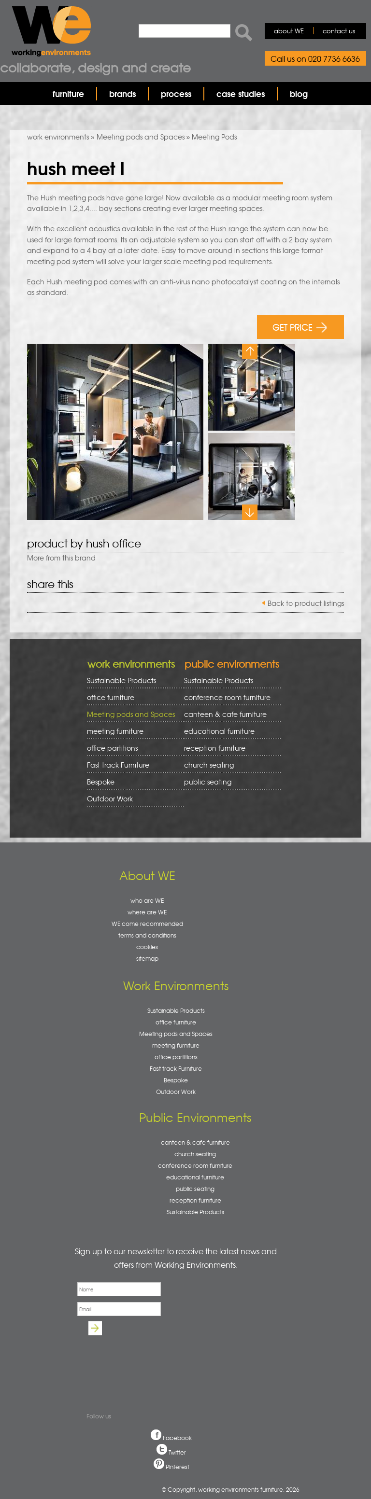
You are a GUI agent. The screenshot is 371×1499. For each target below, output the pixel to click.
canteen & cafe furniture (229, 714)
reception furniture (229, 748)
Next (249, 512)
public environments (232, 664)
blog (299, 93)
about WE (289, 30)
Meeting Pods (214, 136)
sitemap (147, 958)
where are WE (147, 912)
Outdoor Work (110, 798)
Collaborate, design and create (95, 67)
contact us (339, 30)
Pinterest (177, 1466)
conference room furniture (229, 697)
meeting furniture (132, 731)
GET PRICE (299, 327)
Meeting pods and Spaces (141, 136)
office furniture (132, 697)
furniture (68, 93)
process (176, 93)
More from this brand (61, 557)
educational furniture (229, 731)
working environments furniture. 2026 (249, 1489)
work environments (58, 136)
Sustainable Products (121, 680)
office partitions (132, 748)
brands (122, 93)
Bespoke (100, 781)
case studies (240, 93)
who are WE (147, 900)
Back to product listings (306, 603)
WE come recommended (147, 923)
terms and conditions (147, 935)
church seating (209, 765)
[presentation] (147, 1361)
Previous (249, 351)
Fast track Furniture (118, 765)
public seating (229, 782)
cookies (147, 946)
